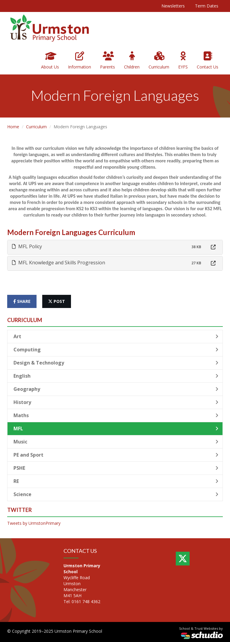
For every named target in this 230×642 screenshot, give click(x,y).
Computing (115, 349)
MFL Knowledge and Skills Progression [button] (58, 262)
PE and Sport (115, 455)
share (22, 301)
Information (79, 60)
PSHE (115, 468)
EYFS (183, 60)
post (56, 301)
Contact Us (207, 60)
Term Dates (206, 6)
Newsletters (173, 6)
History (115, 402)
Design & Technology (115, 362)
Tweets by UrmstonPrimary (33, 523)
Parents (107, 60)
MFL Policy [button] (27, 246)
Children (132, 60)
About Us (50, 60)
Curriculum (159, 60)
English (115, 376)
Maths (115, 415)
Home (13, 126)
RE (115, 481)
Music (115, 441)
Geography (115, 389)
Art (115, 336)
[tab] (115, 247)
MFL (115, 428)
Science (115, 494)
